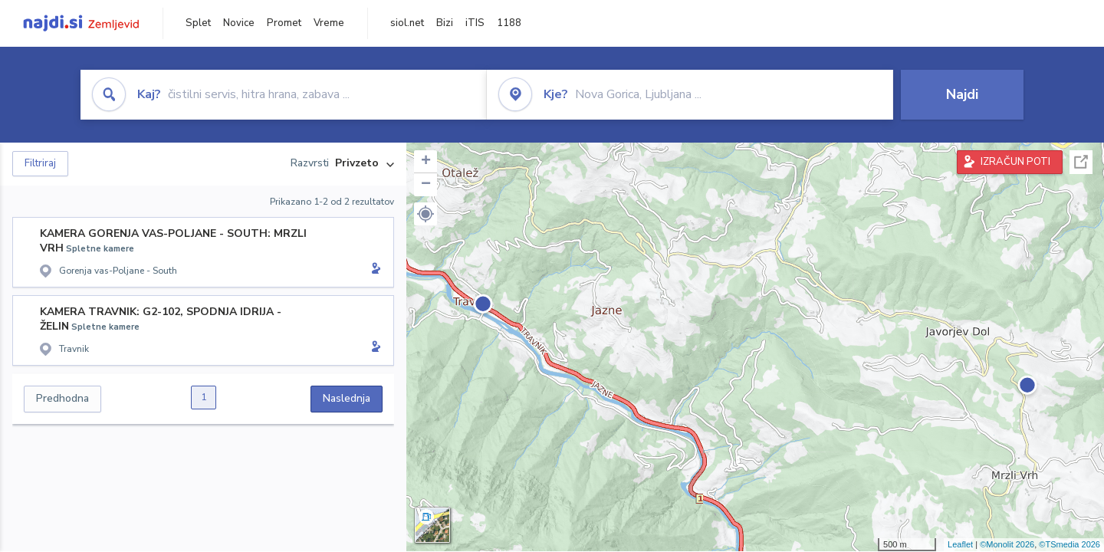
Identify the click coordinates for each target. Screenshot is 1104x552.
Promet (284, 23)
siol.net (407, 23)
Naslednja (346, 398)
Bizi (444, 23)
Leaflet (960, 544)
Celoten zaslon (1081, 162)
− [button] (426, 184)
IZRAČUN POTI (1015, 162)
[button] (425, 213)
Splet (198, 23)
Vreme (329, 23)
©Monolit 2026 (1007, 544)
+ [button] (426, 161)
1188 (509, 23)
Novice (239, 23)
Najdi (962, 94)
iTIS (475, 23)
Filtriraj (40, 163)
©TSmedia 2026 (1069, 544)
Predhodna (62, 398)
